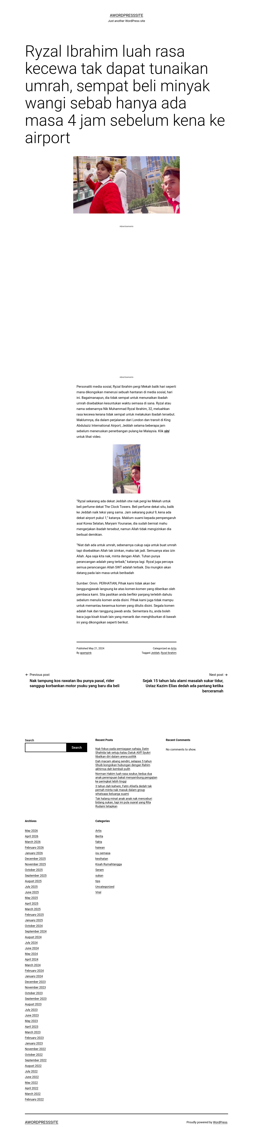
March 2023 (33, 1032)
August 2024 (33, 937)
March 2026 (33, 841)
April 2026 (31, 836)
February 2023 (34, 1037)
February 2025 (34, 914)
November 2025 (35, 864)
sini (166, 431)
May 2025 (31, 897)
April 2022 (31, 1088)
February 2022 (34, 1099)
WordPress (220, 1122)
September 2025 (36, 875)
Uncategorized (104, 886)
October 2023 (34, 993)
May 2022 (31, 1082)
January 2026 (34, 853)
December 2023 (35, 981)
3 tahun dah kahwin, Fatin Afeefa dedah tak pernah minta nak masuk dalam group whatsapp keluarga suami (123, 790)
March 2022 (33, 1093)
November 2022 (35, 1049)
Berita (99, 836)
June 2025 (32, 892)
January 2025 (34, 920)
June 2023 (32, 1015)
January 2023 (34, 1043)
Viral (98, 892)
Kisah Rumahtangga (108, 864)
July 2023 (31, 1009)
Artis (173, 648)
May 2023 (31, 1021)
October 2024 (34, 925)
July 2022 (31, 1071)
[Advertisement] (126, 251)
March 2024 (33, 965)
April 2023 (31, 1026)
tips (97, 881)
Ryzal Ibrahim (168, 652)
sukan (99, 875)
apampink (86, 652)
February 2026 (34, 847)
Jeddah (155, 652)
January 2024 (34, 976)
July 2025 (31, 886)
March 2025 (33, 909)
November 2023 (35, 987)
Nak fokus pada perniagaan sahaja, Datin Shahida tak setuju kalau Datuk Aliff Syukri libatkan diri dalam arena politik (122, 752)
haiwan (100, 847)
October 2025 (34, 869)
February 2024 (34, 970)
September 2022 (36, 1060)
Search (29, 740)
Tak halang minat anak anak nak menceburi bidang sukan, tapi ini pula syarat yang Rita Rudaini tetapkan (123, 802)
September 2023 (36, 998)
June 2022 (32, 1077)
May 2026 (31, 830)
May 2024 (31, 953)
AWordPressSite (126, 15)
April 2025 (31, 903)
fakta (98, 841)
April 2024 (31, 959)
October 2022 (34, 1054)
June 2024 (32, 948)
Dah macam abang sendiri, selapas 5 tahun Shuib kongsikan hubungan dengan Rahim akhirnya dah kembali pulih (123, 765)
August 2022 (33, 1065)
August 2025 (33, 881)
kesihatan (101, 858)
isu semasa (102, 853)
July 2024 (31, 942)
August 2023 (33, 1004)
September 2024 (36, 931)
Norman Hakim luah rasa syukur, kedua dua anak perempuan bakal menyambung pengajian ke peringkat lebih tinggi (126, 777)
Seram (99, 869)
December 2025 (35, 858)
